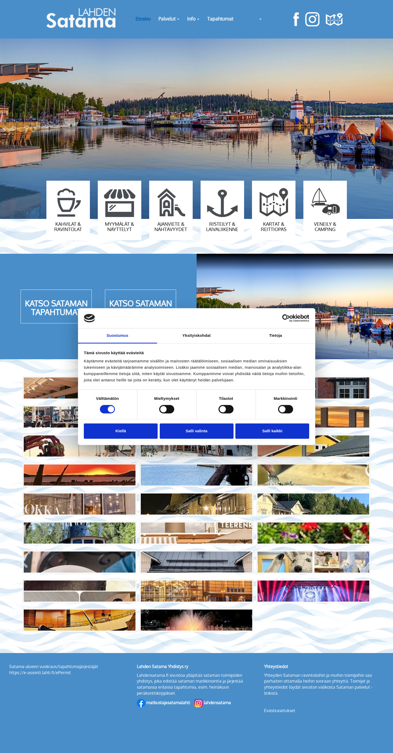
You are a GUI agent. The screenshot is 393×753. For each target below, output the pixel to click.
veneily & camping (325, 226)
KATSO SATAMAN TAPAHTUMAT (56, 307)
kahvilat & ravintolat (68, 226)
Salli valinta (196, 431)
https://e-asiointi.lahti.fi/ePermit (40, 672)
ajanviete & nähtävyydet (170, 226)
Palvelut (168, 19)
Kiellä (120, 431)
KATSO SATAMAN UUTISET (140, 307)
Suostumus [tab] (117, 335)
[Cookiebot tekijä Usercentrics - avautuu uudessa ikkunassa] (286, 318)
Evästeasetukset (279, 710)
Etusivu (143, 19)
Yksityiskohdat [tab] (196, 335)
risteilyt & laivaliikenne (222, 226)
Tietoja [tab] (275, 335)
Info (193, 19)
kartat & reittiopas (274, 226)
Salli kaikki (272, 431)
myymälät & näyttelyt (119, 226)
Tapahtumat (220, 19)
